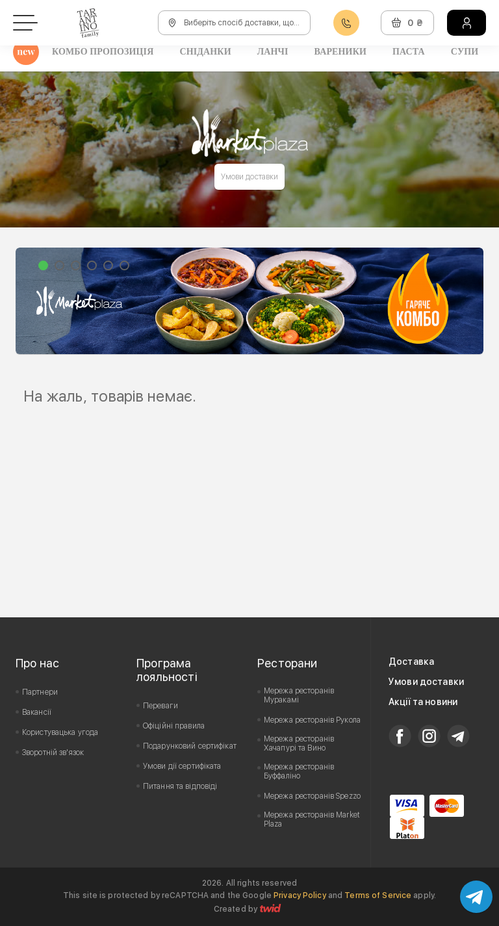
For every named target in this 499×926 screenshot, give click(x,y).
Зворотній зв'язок (53, 752)
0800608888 (346, 23)
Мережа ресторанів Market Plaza (312, 819)
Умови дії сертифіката (182, 766)
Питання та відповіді (180, 786)
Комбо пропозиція (102, 52)
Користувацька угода (60, 732)
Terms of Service (377, 895)
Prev (32, 300)
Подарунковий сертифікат (190, 746)
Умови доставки (250, 176)
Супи (465, 52)
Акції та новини (423, 702)
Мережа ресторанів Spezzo (312, 796)
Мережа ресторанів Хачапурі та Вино (299, 743)
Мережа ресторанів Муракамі (299, 695)
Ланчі (272, 52)
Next (466, 300)
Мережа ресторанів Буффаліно (299, 771)
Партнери (40, 692)
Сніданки (205, 52)
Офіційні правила (174, 725)
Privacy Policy (300, 895)
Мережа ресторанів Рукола (312, 720)
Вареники (340, 52)
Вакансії (36, 712)
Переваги (160, 705)
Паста (408, 52)
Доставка (411, 661)
